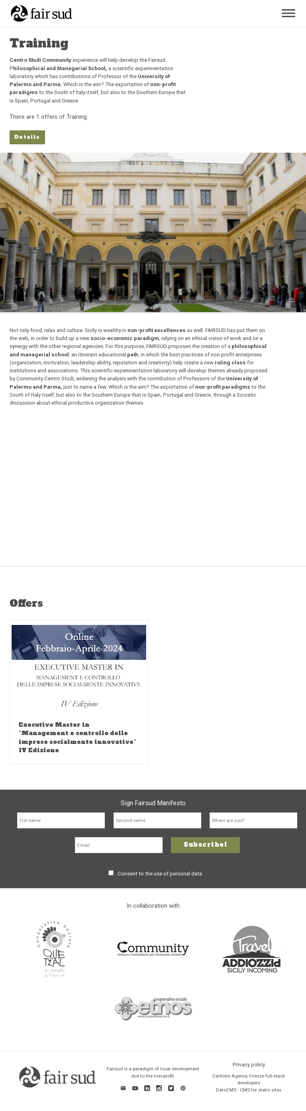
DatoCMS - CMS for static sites (248, 1090)
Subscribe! (205, 844)
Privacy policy (249, 1064)
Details (27, 137)
